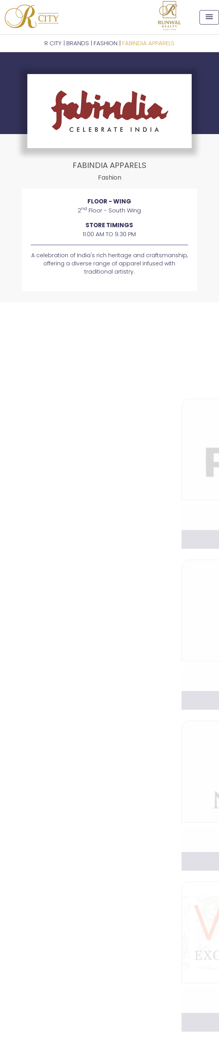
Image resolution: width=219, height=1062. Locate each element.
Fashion (106, 43)
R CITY (53, 43)
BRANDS (77, 43)
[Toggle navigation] (209, 17)
